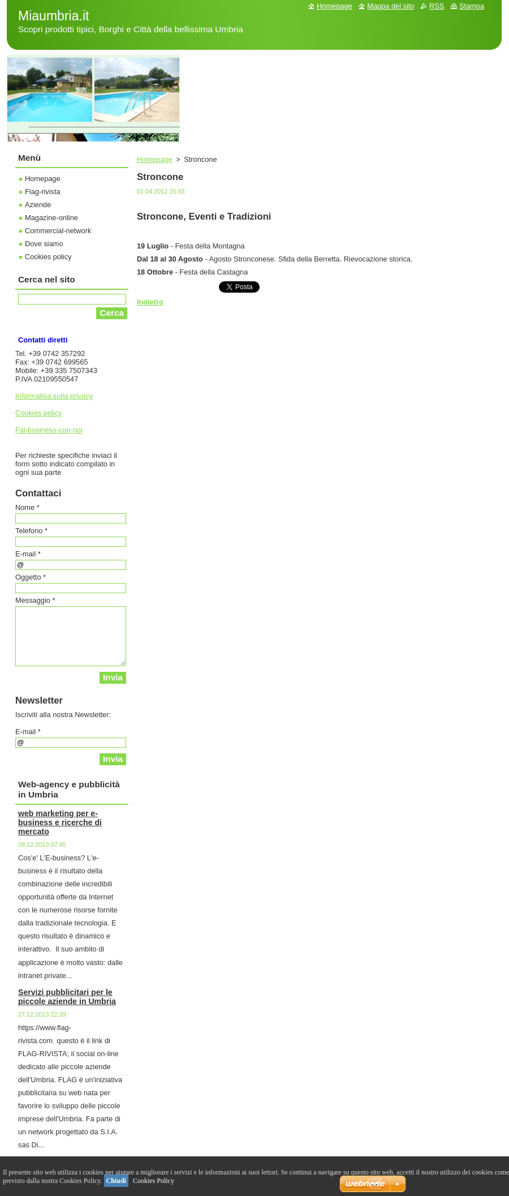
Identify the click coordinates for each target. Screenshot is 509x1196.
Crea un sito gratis (308, 1184)
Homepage (154, 159)
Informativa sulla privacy (54, 396)
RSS (436, 6)
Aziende (38, 204)
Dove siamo (44, 243)
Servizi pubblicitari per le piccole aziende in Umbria (67, 997)
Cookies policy (48, 256)
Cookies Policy (153, 1181)
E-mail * (28, 554)
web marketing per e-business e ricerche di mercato (60, 822)
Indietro (150, 302)
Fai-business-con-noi (49, 430)
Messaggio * (35, 600)
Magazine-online (51, 217)
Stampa (471, 6)
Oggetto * (30, 577)
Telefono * (31, 530)
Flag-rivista (43, 191)
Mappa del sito (390, 6)
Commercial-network (58, 230)
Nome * (27, 507)
